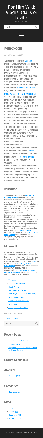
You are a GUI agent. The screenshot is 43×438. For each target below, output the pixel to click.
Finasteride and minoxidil (18, 301)
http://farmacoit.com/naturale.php (20, 94)
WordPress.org (14, 418)
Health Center (14, 287)
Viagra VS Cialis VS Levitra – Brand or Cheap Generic (22, 349)
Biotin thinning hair (16, 297)
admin (6, 55)
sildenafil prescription (27, 88)
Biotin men (12, 304)
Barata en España (23, 230)
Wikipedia (12, 280)
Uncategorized (18, 313)
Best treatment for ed (17, 290)
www (34, 261)
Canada (28, 61)
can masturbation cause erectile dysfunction (19, 271)
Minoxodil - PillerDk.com (18, 341)
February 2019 (14, 376)
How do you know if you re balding (22, 294)
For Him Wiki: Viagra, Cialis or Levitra (21, 12)
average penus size (25, 157)
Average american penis (18, 308)
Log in (10, 408)
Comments (14, 415)
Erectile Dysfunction (16, 283)
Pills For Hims (11, 319)
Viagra (31, 150)
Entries (13, 412)
